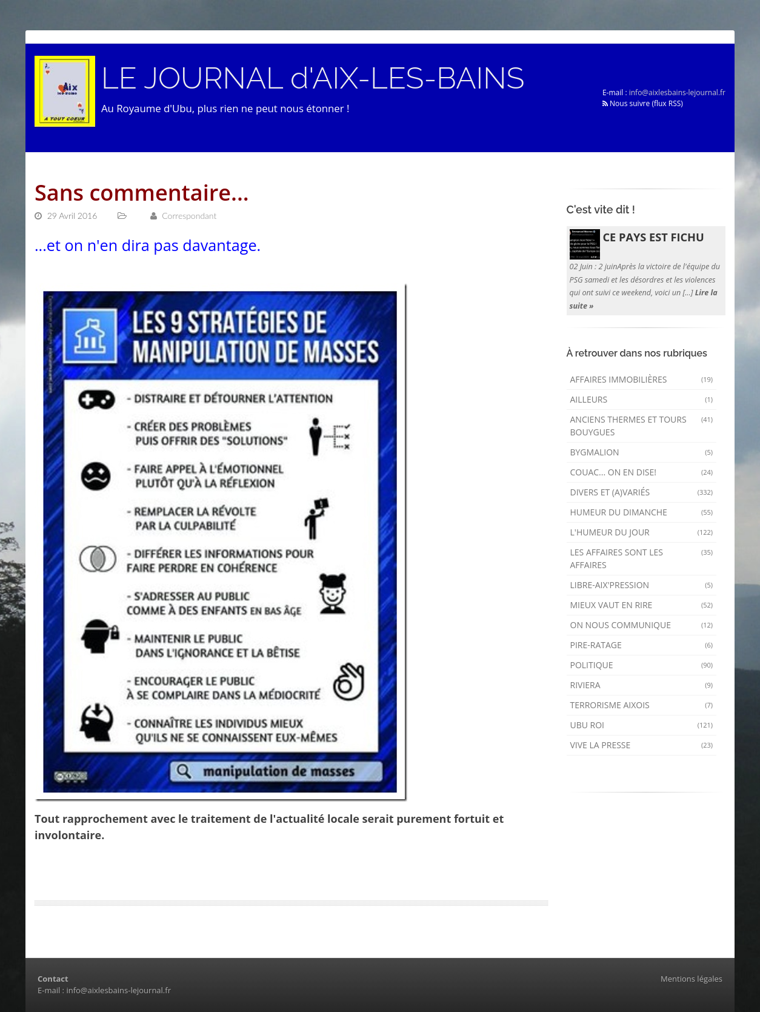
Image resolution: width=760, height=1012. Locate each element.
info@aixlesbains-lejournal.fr (677, 92)
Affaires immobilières (641, 379)
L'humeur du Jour (641, 532)
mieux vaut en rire (641, 605)
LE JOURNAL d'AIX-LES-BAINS (312, 78)
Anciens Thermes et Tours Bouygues (641, 426)
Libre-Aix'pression (641, 585)
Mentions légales (691, 978)
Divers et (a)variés (641, 492)
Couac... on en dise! (641, 472)
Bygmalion (641, 452)
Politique (641, 665)
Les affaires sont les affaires (641, 558)
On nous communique (641, 625)
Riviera (641, 685)
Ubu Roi (641, 725)
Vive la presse (641, 745)
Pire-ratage (641, 645)
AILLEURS (641, 399)
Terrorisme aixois (641, 705)
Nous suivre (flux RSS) (642, 103)
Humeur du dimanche (641, 512)
